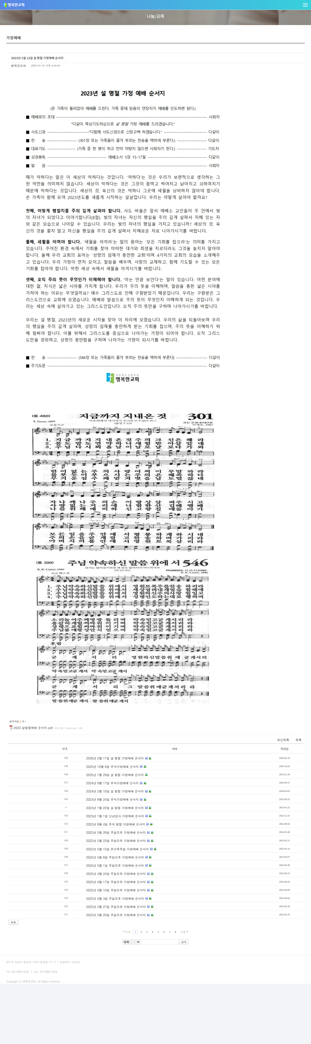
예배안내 (38, 1019)
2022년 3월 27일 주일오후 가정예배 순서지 (100, 962)
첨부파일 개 (48, 776)
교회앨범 (43, 65)
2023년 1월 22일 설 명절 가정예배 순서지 (98, 863)
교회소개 (98, 7)
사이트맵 (91, 1019)
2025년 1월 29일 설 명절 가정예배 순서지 (98, 830)
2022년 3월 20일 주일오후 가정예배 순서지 (100, 970)
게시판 (112, 65)
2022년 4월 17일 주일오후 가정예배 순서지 (100, 937)
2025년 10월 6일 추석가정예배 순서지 (96, 821)
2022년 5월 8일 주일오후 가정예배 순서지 (99, 912)
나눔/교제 (220, 7)
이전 (127, 987)
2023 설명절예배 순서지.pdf (78, 783)
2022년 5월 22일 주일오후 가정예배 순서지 (100, 896)
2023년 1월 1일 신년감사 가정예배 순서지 (99, 871)
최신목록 (253, 795)
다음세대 (188, 7)
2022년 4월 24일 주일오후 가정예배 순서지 (100, 929)
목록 (268, 795)
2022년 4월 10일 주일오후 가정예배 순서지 (100, 945)
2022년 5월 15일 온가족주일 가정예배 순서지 (101, 904)
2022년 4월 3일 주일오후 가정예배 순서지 (99, 953)
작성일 (256, 804)
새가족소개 (90, 65)
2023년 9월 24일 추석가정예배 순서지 (96, 855)
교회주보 (55, 1019)
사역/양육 (159, 7)
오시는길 (73, 1019)
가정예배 (66, 65)
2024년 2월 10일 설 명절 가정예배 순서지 (98, 846)
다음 (183, 987)
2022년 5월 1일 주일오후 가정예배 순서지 (99, 920)
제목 (153, 804)
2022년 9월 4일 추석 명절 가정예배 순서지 (99, 879)
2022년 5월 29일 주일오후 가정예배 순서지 (100, 887)
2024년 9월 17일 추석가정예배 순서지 (96, 838)
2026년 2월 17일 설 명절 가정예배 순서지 (98, 813)
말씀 (129, 7)
